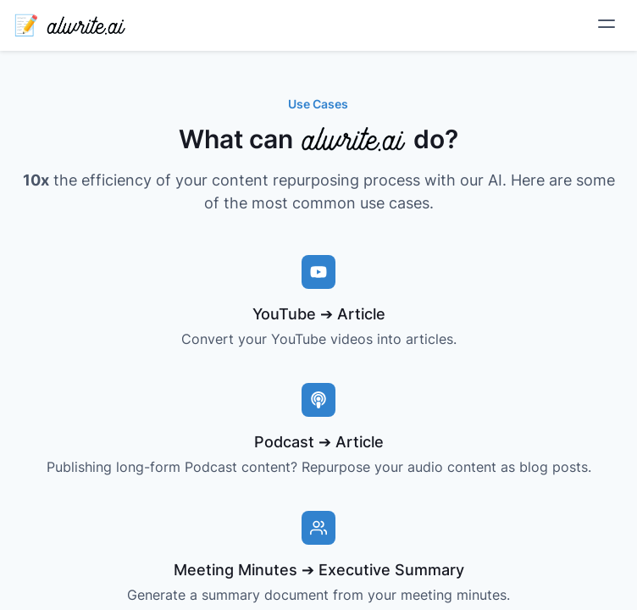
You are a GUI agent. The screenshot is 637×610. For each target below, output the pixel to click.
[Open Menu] (609, 23)
